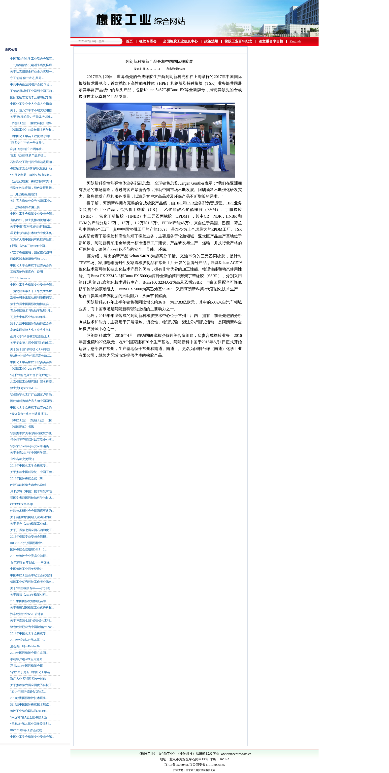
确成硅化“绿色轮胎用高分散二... (31, 355)
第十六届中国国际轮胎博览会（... (32, 304)
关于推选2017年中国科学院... (29, 452)
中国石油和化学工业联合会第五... (32, 58)
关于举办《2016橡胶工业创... (29, 523)
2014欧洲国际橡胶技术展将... (29, 698)
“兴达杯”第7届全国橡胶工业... (29, 717)
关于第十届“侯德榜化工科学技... (31, 349)
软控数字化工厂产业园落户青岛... (32, 394)
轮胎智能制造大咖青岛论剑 (28, 485)
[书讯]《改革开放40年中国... (28, 246)
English (295, 41)
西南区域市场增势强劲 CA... (28, 259)
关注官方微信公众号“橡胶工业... (31, 200)
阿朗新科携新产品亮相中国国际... (32, 401)
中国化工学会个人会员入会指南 (31, 104)
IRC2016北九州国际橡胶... (27, 543)
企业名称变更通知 (22, 459)
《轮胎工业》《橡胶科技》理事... (32, 123)
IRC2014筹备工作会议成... (27, 730)
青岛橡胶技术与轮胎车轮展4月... (31, 310)
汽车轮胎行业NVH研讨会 (26, 614)
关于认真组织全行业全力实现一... (32, 71)
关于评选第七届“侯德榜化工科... (31, 620)
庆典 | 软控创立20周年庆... (27, 149)
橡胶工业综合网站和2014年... (29, 711)
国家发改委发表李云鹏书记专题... (32, 97)
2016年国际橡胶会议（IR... (27, 478)
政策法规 (211, 41)
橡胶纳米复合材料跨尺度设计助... (32, 168)
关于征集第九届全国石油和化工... (32, 343)
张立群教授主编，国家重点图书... (32, 252)
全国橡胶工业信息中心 (180, 41)
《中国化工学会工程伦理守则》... (32, 136)
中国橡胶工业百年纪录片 (26, 569)
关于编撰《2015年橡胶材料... (29, 594)
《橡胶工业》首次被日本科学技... (32, 129)
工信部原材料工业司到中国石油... (32, 91)
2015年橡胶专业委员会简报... (29, 536)
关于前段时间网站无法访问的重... (32, 517)
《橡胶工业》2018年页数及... (29, 368)
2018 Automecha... (21, 278)
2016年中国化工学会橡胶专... (29, 465)
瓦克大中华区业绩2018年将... (29, 317)
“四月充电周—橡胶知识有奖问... (31, 175)
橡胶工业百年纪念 (238, 41)
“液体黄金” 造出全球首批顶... (29, 414)
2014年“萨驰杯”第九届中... (27, 640)
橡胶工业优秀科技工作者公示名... (32, 581)
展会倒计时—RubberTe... (26, 646)
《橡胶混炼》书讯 (22, 426)
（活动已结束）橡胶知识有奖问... (32, 181)
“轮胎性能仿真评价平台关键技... (31, 375)
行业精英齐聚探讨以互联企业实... (32, 439)
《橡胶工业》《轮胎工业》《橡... (32, 420)
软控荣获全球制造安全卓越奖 (29, 446)
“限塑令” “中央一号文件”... (27, 142)
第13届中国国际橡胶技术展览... (30, 704)
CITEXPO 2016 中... (22, 504)
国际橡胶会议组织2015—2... (28, 549)
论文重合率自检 (271, 41)
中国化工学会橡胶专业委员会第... (32, 736)
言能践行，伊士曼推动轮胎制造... (32, 220)
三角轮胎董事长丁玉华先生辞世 (31, 291)
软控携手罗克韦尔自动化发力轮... (32, 433)
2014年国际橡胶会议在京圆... (29, 653)
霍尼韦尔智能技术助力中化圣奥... (32, 233)
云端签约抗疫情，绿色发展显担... (32, 188)
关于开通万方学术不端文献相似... (32, 110)
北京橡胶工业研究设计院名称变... (32, 381)
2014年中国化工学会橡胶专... (29, 633)
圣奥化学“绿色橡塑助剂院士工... (31, 336)
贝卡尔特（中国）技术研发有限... (32, 491)
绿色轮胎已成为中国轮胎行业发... (32, 627)
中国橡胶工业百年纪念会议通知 (31, 575)
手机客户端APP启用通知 (26, 659)
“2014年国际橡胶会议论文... (28, 691)
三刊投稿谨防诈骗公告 (25, 207)
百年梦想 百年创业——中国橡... (31, 562)
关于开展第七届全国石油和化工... (32, 530)
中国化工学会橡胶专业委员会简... (32, 213)
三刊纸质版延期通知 (23, 194)
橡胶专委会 (148, 41)
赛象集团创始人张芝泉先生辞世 (31, 330)
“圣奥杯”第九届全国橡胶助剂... (30, 724)
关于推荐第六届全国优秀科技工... (32, 685)
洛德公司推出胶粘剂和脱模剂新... (32, 297)
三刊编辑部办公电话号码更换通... (32, 65)
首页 (129, 41)
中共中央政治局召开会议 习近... (31, 84)
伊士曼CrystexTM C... (24, 388)
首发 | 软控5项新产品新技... (28, 155)
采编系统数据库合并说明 (26, 271)
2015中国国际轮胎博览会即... (29, 601)
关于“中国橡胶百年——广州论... (31, 588)
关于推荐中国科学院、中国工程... (32, 472)
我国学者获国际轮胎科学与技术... (32, 498)
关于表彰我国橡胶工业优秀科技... (32, 607)
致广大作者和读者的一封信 (28, 678)
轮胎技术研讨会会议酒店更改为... (32, 510)
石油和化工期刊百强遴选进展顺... (32, 162)
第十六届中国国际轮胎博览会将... (32, 323)
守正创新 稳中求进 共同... (27, 78)
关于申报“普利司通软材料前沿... (31, 226)
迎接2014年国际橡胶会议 (26, 665)
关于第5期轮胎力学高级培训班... (31, 116)
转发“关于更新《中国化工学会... (31, 672)
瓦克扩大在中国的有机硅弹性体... (32, 239)
